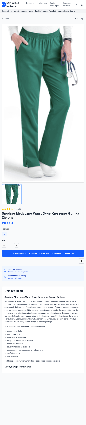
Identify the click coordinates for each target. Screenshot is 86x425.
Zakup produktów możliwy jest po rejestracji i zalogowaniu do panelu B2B (43, 253)
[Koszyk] (82, 4)
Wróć (5, 19)
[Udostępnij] (82, 19)
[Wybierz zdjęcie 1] (12, 194)
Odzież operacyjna (54, 4)
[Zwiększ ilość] (16, 245)
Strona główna (7, 11)
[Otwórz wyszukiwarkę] (76, 4)
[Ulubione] (76, 19)
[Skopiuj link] (81, 261)
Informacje (43, 3)
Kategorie (31, 3)
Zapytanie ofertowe (67, 4)
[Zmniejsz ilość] (4, 245)
